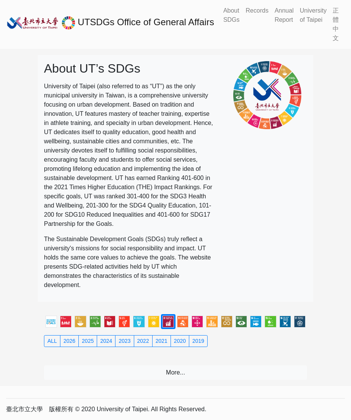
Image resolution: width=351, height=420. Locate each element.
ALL (52, 341)
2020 (180, 341)
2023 (124, 341)
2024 (106, 341)
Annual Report (284, 15)
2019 (198, 341)
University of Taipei (313, 15)
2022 (143, 341)
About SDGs (231, 15)
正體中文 (336, 24)
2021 (161, 341)
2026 (69, 341)
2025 (88, 341)
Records (257, 10)
